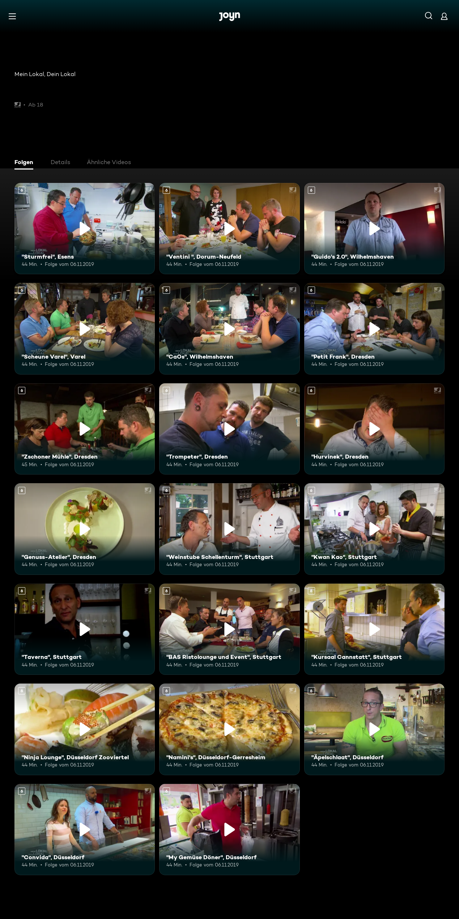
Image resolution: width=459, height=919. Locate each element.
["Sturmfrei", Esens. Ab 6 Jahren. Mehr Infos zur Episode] (84, 228)
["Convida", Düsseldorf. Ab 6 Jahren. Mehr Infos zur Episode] (84, 829)
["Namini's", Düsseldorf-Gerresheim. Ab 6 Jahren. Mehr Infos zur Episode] (229, 729)
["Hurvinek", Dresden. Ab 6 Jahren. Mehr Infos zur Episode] (374, 429)
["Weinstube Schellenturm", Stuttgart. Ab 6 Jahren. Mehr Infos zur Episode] (229, 529)
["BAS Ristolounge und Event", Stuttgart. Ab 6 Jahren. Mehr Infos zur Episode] (229, 629)
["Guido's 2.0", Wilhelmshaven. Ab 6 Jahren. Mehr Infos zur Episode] (374, 228)
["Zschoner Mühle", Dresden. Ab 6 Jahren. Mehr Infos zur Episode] (84, 429)
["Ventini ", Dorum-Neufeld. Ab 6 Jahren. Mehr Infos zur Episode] (229, 228)
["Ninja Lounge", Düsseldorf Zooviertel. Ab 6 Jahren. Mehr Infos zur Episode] (84, 729)
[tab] (25, 163)
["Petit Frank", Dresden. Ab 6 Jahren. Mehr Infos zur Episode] (374, 328)
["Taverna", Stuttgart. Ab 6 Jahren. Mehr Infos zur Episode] (84, 629)
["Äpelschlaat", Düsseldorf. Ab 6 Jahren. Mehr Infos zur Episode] (374, 729)
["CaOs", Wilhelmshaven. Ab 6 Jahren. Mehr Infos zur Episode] (229, 328)
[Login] (444, 16)
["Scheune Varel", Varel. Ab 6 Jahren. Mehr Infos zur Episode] (84, 328)
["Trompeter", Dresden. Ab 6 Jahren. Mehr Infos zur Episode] (229, 429)
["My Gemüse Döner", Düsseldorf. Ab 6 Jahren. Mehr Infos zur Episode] (229, 829)
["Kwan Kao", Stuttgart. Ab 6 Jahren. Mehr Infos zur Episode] (374, 529)
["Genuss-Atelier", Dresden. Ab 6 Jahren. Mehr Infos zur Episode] (84, 529)
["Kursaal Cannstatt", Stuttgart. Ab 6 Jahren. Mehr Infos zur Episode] (374, 629)
